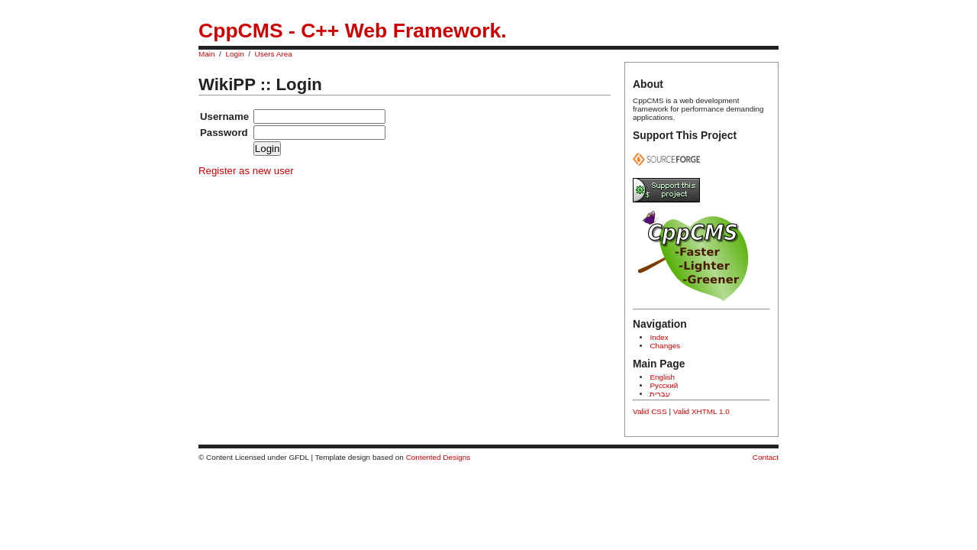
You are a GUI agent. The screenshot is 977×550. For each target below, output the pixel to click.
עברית (660, 394)
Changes (665, 345)
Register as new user (246, 170)
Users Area (273, 54)
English (662, 377)
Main (206, 54)
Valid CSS (650, 411)
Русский (664, 385)
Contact (766, 457)
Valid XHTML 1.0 (701, 411)
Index (659, 337)
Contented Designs (438, 457)
